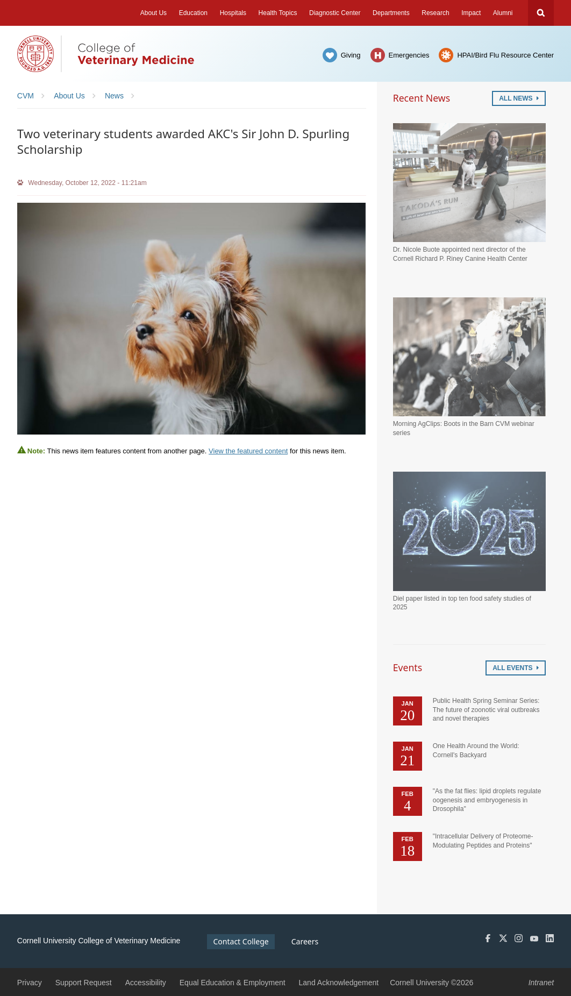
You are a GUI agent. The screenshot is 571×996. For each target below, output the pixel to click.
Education (193, 13)
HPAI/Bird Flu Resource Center (505, 55)
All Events (516, 668)
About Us (153, 13)
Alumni (503, 13)
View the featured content (248, 451)
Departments (391, 13)
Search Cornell (541, 13)
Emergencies (409, 55)
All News (519, 98)
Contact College (241, 941)
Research (435, 13)
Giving (351, 55)
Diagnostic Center (334, 13)
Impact (471, 13)
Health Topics (278, 13)
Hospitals (233, 13)
